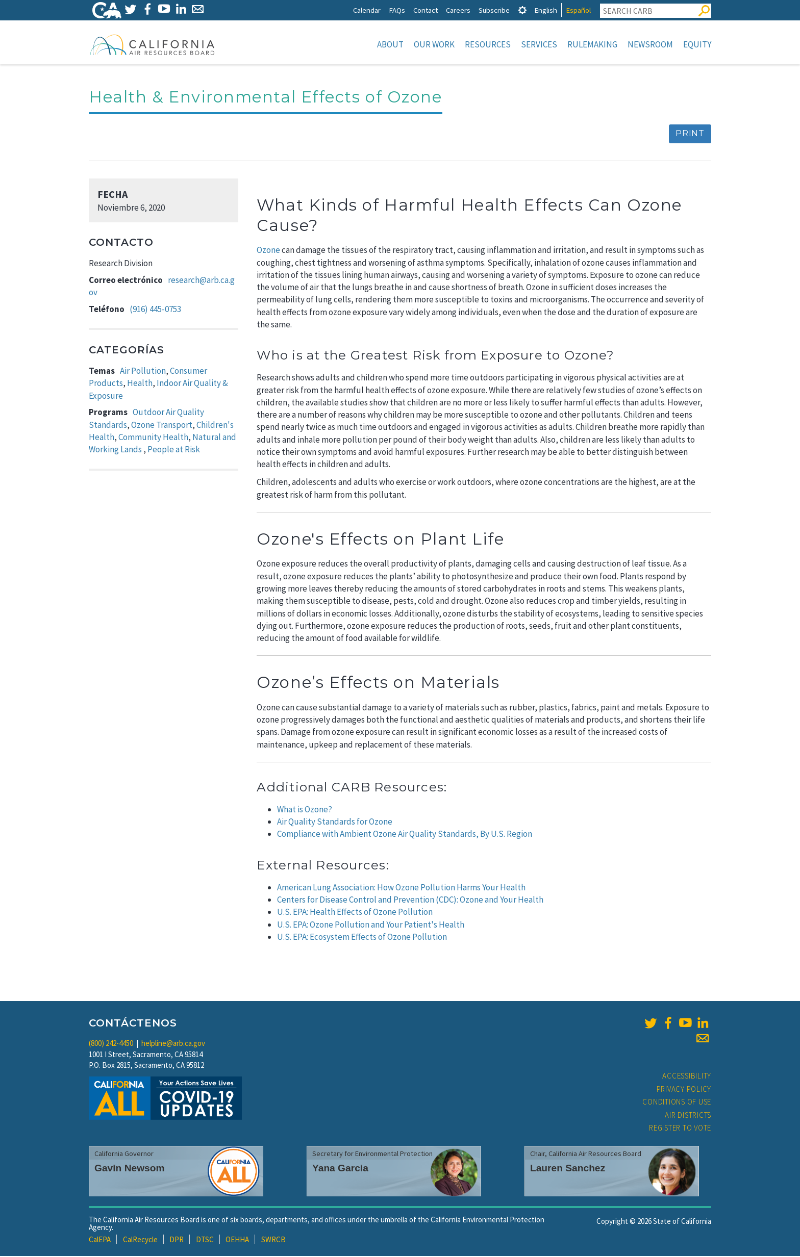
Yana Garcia (340, 1169)
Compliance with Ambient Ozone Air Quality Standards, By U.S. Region (404, 834)
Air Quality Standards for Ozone (334, 822)
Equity (697, 44)
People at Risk (173, 450)
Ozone (268, 250)
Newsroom (650, 44)
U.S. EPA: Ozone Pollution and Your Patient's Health (370, 925)
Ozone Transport (161, 425)
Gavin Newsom (129, 1169)
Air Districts (688, 1116)
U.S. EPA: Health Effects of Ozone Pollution (355, 912)
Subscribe (494, 10)
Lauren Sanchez (567, 1169)
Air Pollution (143, 371)
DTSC (205, 1240)
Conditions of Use (676, 1103)
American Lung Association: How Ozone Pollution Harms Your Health (401, 888)
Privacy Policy (684, 1090)
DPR (176, 1240)
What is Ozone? (304, 810)
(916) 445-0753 (155, 310)
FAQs (397, 10)
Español (578, 10)
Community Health (153, 438)
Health (140, 384)
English (545, 10)
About (390, 44)
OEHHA (237, 1240)
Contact (425, 10)
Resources (488, 44)
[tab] (522, 10)
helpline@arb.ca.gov (173, 1044)
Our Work (434, 44)
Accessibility (686, 1077)
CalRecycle (140, 1240)
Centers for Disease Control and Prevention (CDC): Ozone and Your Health (410, 900)
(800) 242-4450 (111, 1044)
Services (539, 44)
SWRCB (273, 1240)
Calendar (367, 10)
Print (690, 134)
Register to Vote (680, 1129)
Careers (458, 10)
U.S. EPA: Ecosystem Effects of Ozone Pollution (362, 937)
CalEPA (100, 1240)
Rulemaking (592, 44)
